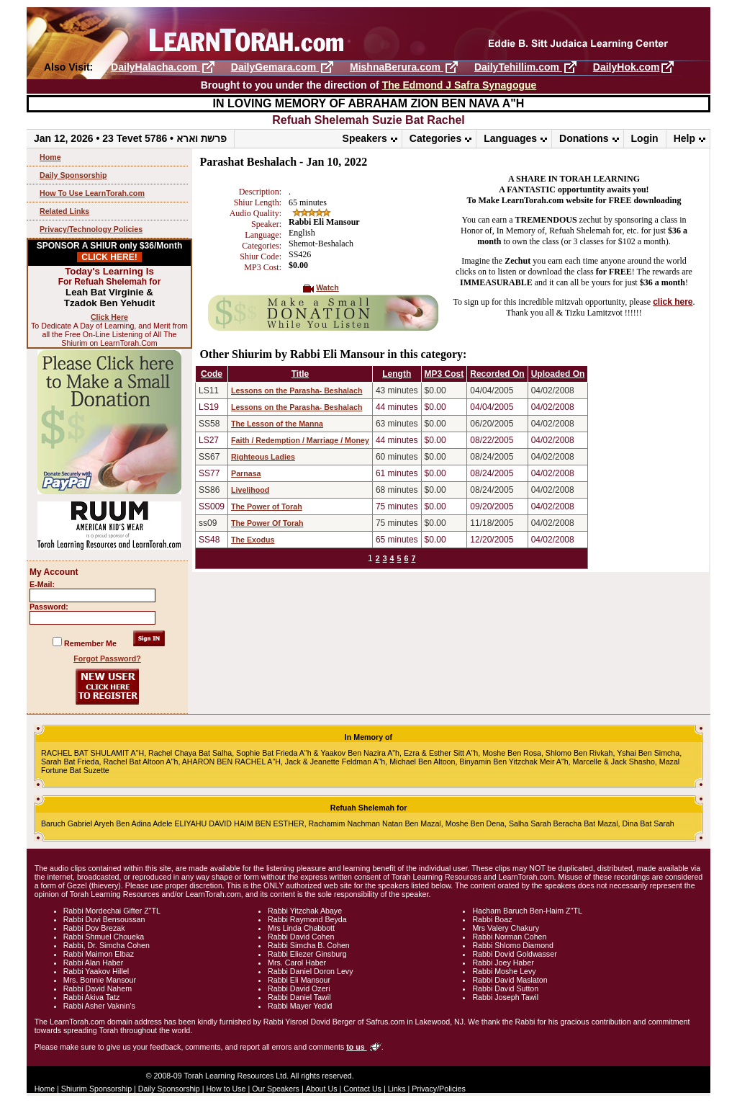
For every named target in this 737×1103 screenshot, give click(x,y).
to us (356, 1046)
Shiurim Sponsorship (96, 1088)
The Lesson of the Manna (277, 423)
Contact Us (362, 1088)
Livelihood (250, 490)
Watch (327, 287)
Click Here (109, 317)
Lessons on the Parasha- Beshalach (296, 390)
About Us (322, 1088)
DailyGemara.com (275, 67)
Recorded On (497, 374)
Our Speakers (275, 1088)
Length (396, 374)
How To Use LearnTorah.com (92, 193)
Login (645, 138)
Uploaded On (558, 374)
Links (397, 1088)
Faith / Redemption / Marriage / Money (300, 440)
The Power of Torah (266, 506)
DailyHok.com (626, 67)
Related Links (64, 211)
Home (50, 157)
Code (211, 374)
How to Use (225, 1088)
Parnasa (246, 473)
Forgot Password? (107, 658)
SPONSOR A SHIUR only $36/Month (109, 251)
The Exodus (252, 539)
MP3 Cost (444, 374)
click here (672, 302)
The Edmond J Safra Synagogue (459, 85)
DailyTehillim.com (518, 67)
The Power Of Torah (267, 523)
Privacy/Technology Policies (91, 229)
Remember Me (90, 643)
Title (300, 374)
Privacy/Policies (439, 1088)
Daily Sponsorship (73, 175)
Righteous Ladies (263, 456)
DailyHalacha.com (155, 67)
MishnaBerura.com (396, 67)
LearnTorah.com (368, 34)
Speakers (365, 138)
